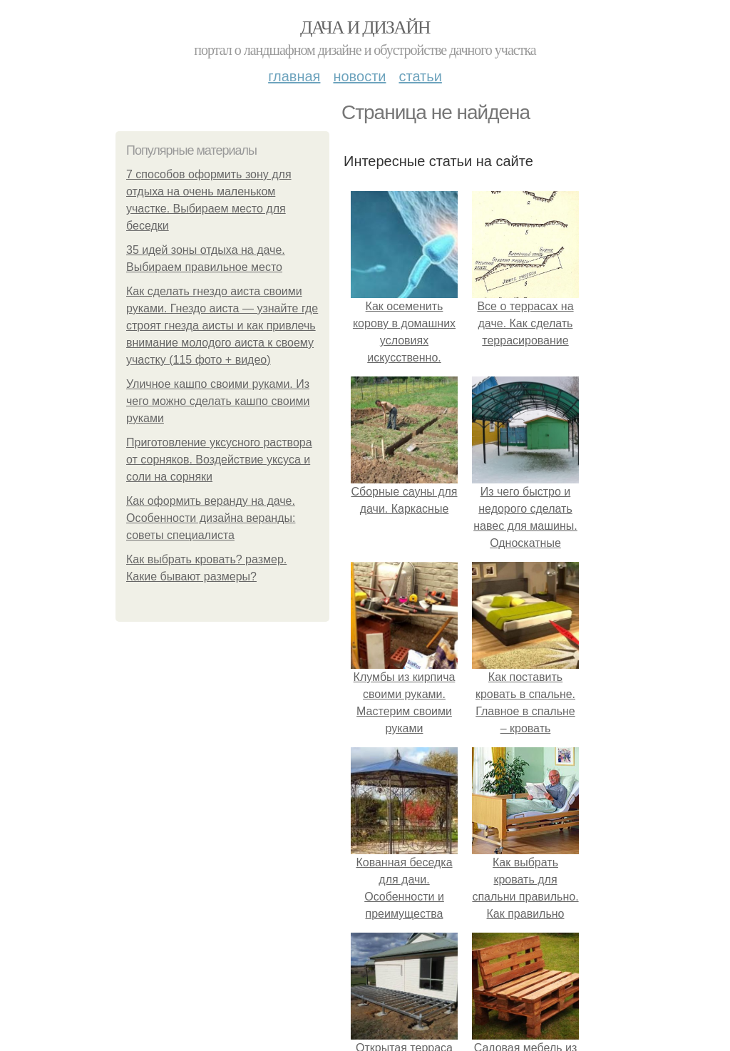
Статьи (420, 76)
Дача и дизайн (365, 27)
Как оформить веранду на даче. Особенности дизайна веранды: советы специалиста (210, 518)
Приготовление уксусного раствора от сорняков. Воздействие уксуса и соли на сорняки (219, 459)
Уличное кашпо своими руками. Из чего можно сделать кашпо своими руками (218, 401)
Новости (359, 76)
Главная (294, 76)
